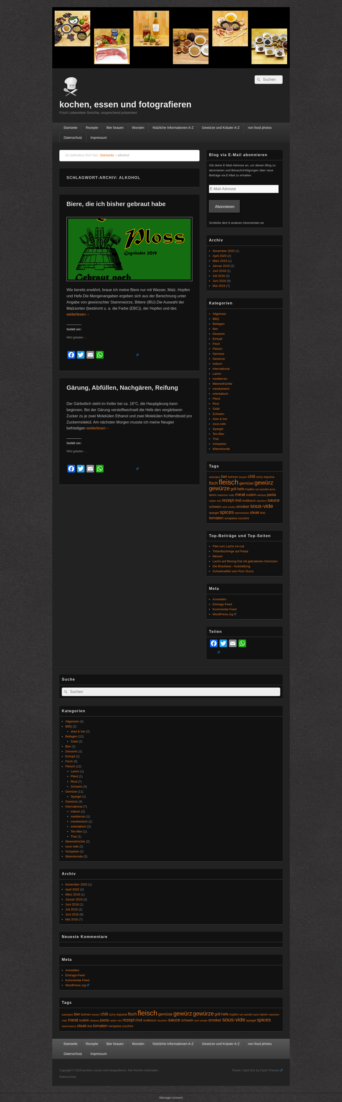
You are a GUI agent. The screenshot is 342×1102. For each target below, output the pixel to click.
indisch (217, 364)
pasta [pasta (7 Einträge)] (271, 495)
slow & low (220, 419)
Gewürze (219, 359)
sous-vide (219, 424)
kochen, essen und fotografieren (125, 104)
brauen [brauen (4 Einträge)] (243, 477)
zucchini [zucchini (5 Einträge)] (243, 518)
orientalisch (220, 393)
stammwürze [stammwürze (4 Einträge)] (242, 512)
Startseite (70, 128)
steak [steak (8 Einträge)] (254, 512)
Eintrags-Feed (222, 604)
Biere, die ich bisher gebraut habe (116, 203)
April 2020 (220, 256)
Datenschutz (73, 138)
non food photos (260, 128)
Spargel (218, 429)
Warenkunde (221, 449)
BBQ (216, 319)
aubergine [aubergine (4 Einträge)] (214, 477)
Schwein (218, 414)
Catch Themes (271, 1070)
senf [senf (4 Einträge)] (224, 506)
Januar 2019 (221, 266)
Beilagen (219, 324)
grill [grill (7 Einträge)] (233, 489)
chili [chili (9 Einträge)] (251, 476)
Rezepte (92, 128)
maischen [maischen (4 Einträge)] (222, 495)
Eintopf (217, 339)
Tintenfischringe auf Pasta (230, 551)
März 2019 (220, 261)
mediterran (220, 378)
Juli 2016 (219, 276)
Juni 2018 (219, 271)
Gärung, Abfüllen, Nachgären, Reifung (122, 387)
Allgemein (219, 314)
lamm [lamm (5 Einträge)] (212, 495)
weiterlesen (78, 314)
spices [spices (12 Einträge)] (227, 512)
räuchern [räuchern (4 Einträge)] (261, 500)
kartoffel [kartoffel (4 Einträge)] (264, 489)
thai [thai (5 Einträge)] (262, 513)
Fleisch (217, 349)
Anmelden (220, 599)
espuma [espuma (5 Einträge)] (269, 477)
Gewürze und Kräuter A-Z (221, 128)
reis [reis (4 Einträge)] (219, 500)
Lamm (217, 373)
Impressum (98, 138)
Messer (218, 556)
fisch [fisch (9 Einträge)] (213, 483)
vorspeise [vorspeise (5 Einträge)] (230, 518)
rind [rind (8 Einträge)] (238, 500)
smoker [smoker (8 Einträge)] (242, 506)
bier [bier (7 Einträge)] (224, 477)
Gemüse (218, 354)
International (221, 369)
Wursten (138, 128)
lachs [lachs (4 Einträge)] (272, 489)
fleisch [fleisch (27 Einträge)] (228, 482)
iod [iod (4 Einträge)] (257, 489)
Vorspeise (219, 444)
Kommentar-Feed (225, 609)
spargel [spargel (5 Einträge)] (214, 513)
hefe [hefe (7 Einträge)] (240, 489)
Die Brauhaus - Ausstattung (231, 566)
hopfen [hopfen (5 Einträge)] (250, 489)
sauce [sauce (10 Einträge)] (273, 500)
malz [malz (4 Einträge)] (231, 495)
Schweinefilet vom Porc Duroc (233, 571)
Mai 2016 (219, 286)
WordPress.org (224, 614)
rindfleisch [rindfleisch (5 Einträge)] (249, 500)
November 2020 (224, 251)
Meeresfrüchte (222, 383)
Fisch (216, 344)
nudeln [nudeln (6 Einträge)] (251, 495)
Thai (215, 439)
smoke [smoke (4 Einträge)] (231, 506)
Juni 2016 (219, 281)
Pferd (216, 398)
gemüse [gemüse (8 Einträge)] (246, 483)
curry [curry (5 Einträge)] (259, 477)
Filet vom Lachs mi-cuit (228, 546)
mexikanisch (221, 388)
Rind (216, 403)
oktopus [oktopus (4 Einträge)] (261, 495)
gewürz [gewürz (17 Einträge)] (263, 482)
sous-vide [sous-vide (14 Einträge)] (261, 506)
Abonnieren (224, 207)
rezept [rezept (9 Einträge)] (228, 500)
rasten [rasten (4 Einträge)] (212, 500)
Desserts (219, 334)
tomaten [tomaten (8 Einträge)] (216, 518)
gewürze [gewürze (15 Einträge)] (219, 488)
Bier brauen (115, 128)
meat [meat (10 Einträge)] (240, 494)
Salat (216, 408)
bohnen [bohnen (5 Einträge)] (233, 477)
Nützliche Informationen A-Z (173, 128)
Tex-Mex (218, 434)
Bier (215, 329)
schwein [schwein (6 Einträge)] (215, 507)
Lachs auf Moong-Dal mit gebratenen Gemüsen (245, 561)
